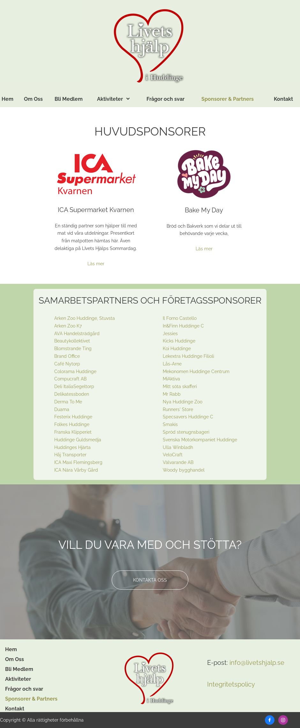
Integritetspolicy (231, 684)
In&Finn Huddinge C (183, 325)
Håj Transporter (70, 454)
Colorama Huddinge (75, 371)
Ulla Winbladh (178, 447)
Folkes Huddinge (71, 424)
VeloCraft (173, 454)
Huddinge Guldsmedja (77, 439)
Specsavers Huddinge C (188, 416)
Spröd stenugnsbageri (186, 432)
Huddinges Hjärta (72, 447)
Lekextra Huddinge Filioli (188, 356)
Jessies (170, 333)
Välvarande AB (178, 462)
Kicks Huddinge (179, 340)
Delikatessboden (71, 394)
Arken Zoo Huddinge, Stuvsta (84, 318)
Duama (61, 409)
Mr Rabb (172, 394)
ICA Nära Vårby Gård (76, 470)
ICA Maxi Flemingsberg (78, 462)
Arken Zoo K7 (68, 325)
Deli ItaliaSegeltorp (74, 386)
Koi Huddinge (177, 348)
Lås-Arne (172, 363)
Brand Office (67, 356)
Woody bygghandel (184, 470)
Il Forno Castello (180, 318)
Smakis (170, 424)
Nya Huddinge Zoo (182, 401)
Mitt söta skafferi (180, 386)
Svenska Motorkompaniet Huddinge (200, 439)
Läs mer (95, 263)
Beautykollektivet (72, 340)
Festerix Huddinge (73, 416)
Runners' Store (178, 409)
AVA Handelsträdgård (77, 333)
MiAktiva (171, 378)
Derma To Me (68, 401)
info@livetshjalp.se (256, 662)
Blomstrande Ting (73, 348)
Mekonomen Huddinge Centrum (196, 371)
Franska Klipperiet (73, 432)
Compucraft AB (70, 378)
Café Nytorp (67, 363)
